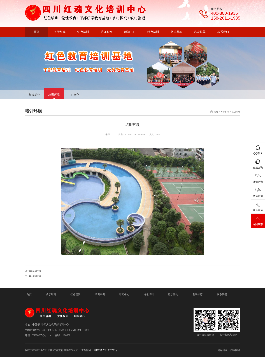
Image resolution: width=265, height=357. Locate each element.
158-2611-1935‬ (225, 18)
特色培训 (149, 294)
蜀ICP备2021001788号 (106, 350)
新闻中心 (124, 294)
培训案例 (100, 294)
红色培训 (75, 294)
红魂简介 (34, 94)
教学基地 (173, 294)
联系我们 (222, 294)
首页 (216, 112)
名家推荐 (197, 294)
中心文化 (73, 94)
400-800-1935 (224, 13)
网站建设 (223, 350)
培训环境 (54, 94)
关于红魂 (224, 112)
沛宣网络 (235, 350)
